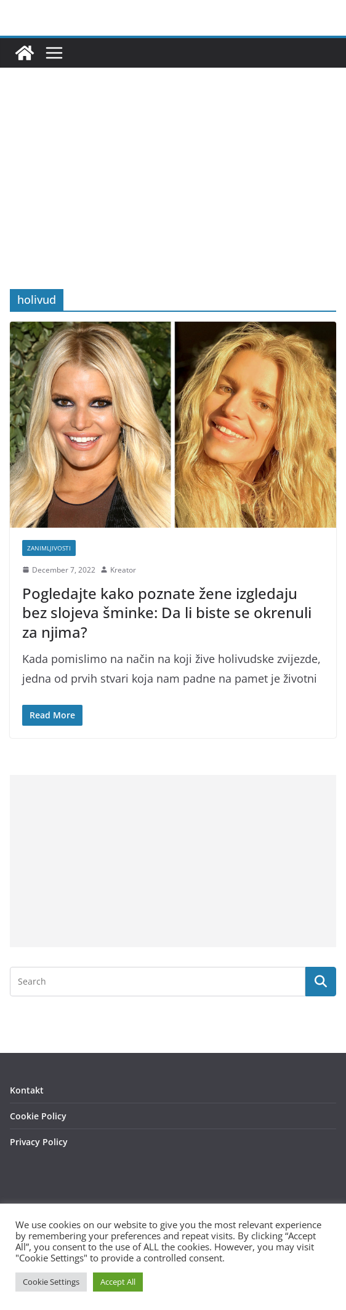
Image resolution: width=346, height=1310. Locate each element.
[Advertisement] (173, 197)
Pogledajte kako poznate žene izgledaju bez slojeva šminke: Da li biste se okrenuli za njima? (167, 612)
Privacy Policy (39, 1142)
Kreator (123, 570)
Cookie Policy (38, 1116)
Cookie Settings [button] (51, 1281)
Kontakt (27, 1090)
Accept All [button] (117, 1281)
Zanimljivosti (49, 548)
